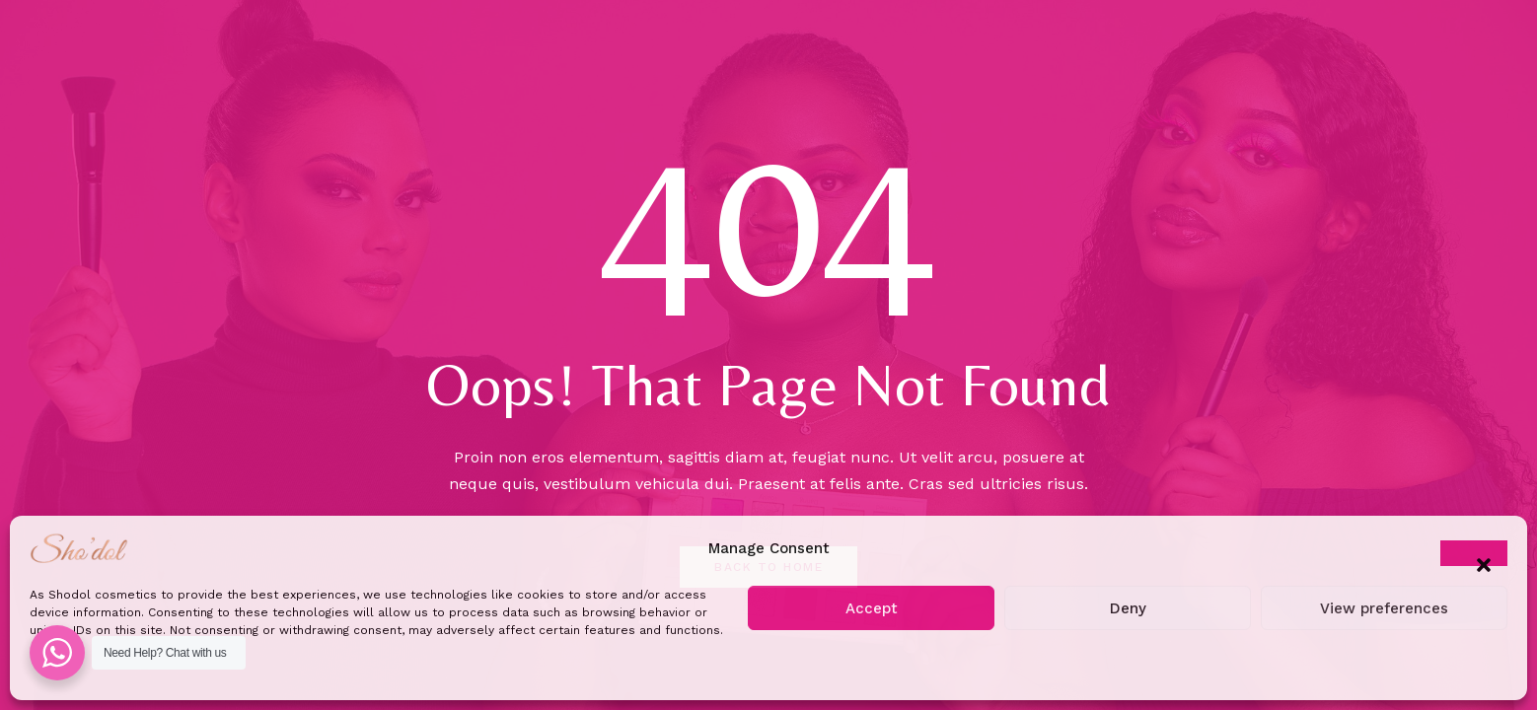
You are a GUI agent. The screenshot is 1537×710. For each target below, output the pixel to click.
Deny (1128, 608)
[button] (1473, 553)
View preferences (1384, 608)
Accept (871, 608)
